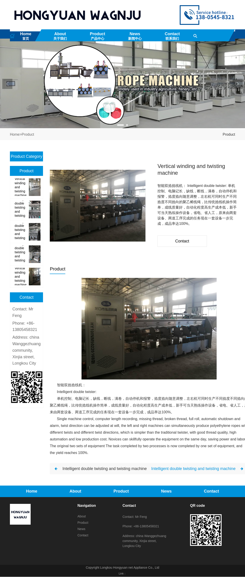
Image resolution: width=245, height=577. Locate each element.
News (135, 36)
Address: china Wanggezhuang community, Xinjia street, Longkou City (26, 353)
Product (97, 36)
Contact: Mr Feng (134, 519)
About (60, 36)
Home (25, 36)
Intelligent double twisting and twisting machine (104, 471)
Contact (172, 36)
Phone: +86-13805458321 (140, 529)
